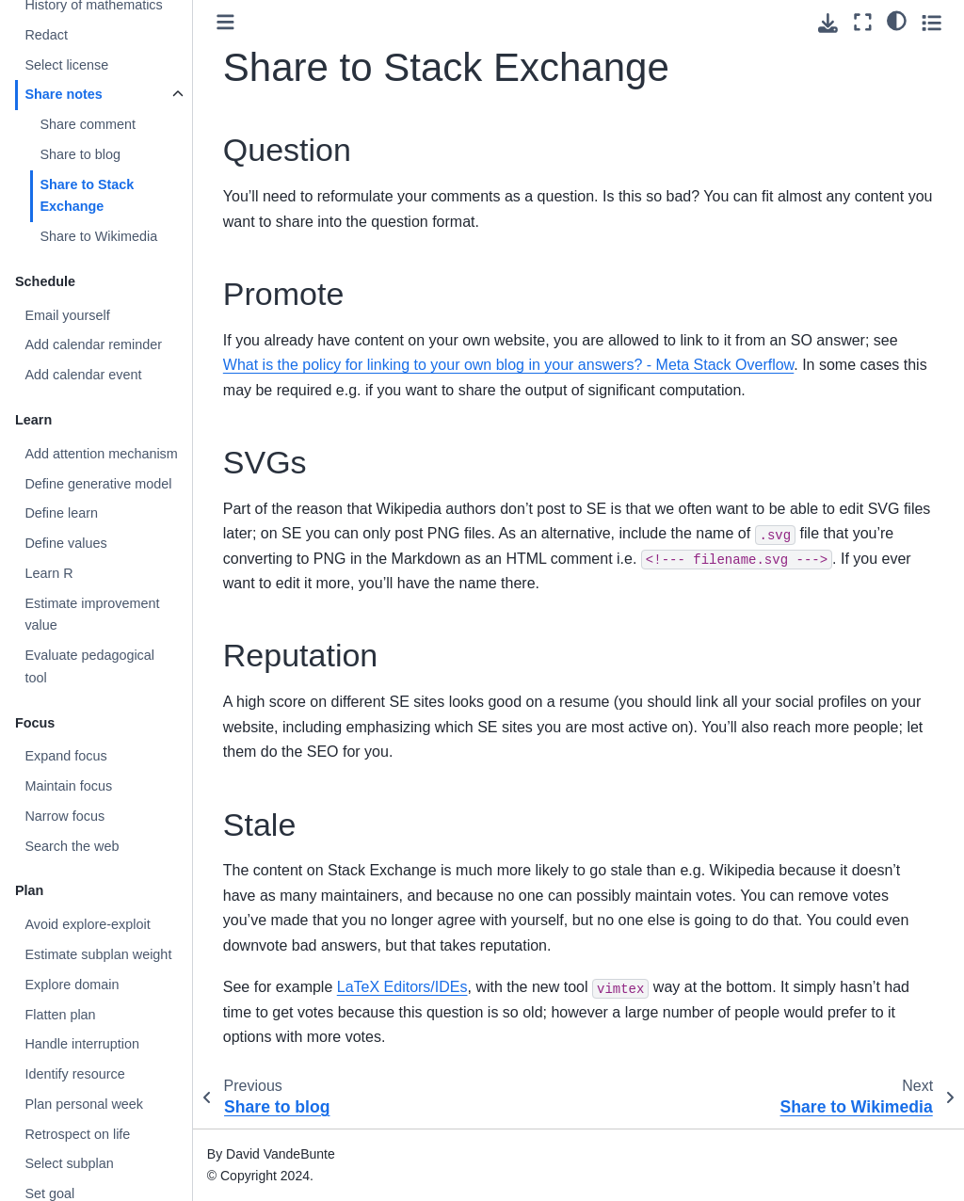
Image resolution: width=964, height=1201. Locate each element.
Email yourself (66, 315)
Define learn (61, 512)
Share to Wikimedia (98, 236)
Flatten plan (59, 1014)
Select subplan (68, 1163)
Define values (65, 543)
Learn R (48, 573)
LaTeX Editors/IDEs (402, 987)
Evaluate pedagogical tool (89, 666)
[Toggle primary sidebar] (225, 22)
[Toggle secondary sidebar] (931, 22)
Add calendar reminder (93, 344)
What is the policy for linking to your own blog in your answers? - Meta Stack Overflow (508, 365)
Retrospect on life (77, 1134)
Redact (46, 34)
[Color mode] (896, 20)
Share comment (88, 124)
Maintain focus (68, 785)
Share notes (63, 94)
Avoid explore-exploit (87, 924)
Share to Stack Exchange (87, 196)
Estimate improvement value (91, 614)
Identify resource (74, 1073)
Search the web (71, 846)
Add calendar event (82, 374)
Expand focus (65, 755)
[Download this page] (828, 23)
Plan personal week (83, 1104)
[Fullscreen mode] (862, 22)
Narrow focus (64, 816)
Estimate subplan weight (97, 954)
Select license (66, 64)
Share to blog (80, 154)
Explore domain (71, 984)
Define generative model (97, 483)
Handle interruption (81, 1043)
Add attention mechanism (100, 453)
